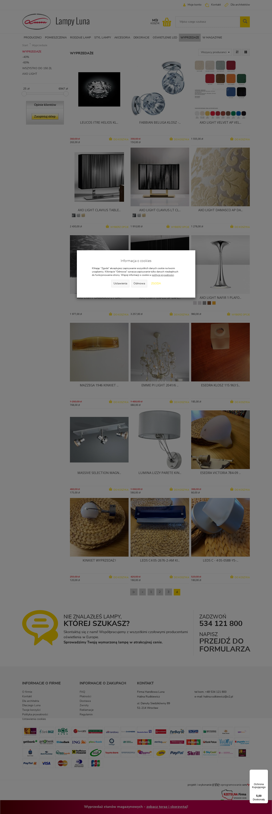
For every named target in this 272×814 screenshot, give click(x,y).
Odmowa (139, 283)
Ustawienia (120, 283)
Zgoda (156, 283)
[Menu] (265, 772)
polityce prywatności (163, 275)
